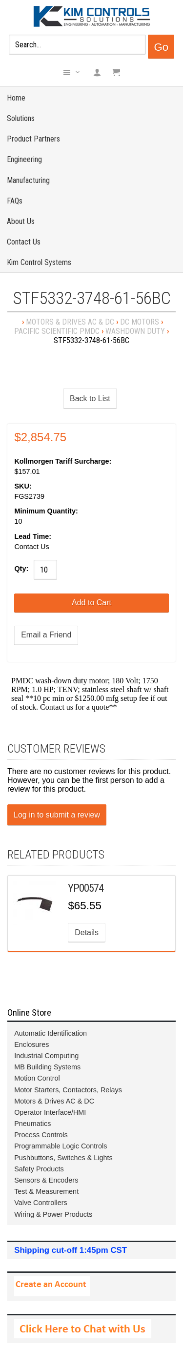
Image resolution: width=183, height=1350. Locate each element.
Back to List (90, 398)
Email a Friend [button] (46, 635)
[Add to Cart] (91, 603)
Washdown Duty (135, 331)
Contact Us (24, 241)
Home (16, 97)
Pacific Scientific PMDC (57, 331)
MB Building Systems (47, 1067)
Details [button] (87, 932)
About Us (21, 221)
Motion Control (37, 1078)
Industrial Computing (46, 1056)
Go (161, 47)
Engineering (24, 159)
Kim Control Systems (39, 262)
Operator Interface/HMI (50, 1112)
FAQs (14, 200)
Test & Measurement (46, 1191)
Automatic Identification (50, 1033)
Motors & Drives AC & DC (70, 322)
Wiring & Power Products (53, 1214)
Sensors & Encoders (46, 1180)
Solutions (21, 118)
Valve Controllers (40, 1203)
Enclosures (31, 1044)
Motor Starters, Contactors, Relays (68, 1090)
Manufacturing (28, 180)
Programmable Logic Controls (60, 1146)
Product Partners (33, 138)
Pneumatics (32, 1123)
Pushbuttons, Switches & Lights (63, 1158)
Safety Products (39, 1169)
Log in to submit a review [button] (57, 815)
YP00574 (85, 887)
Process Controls (41, 1135)
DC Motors (139, 322)
